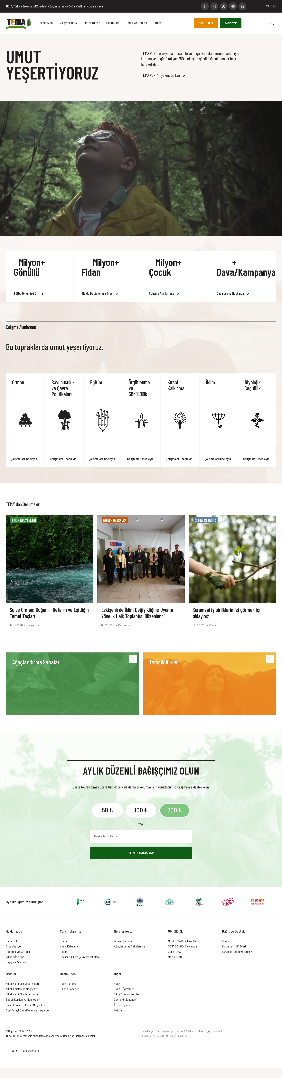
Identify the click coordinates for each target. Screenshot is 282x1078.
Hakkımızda (45, 22)
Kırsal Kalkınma (69, 946)
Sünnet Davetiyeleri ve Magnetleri (26, 1005)
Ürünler (158, 22)
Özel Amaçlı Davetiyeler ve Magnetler (28, 1010)
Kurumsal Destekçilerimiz (237, 951)
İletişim (118, 1010)
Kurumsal (11, 941)
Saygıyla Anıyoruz (16, 962)
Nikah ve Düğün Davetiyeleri (22, 983)
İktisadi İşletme (15, 957)
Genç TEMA (174, 951)
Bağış (225, 941)
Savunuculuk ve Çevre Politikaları (79, 957)
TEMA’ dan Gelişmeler (23, 504)
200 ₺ (174, 810)
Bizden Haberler (69, 989)
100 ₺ (141, 810)
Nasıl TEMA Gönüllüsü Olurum (184, 941)
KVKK (117, 983)
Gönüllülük (112, 22)
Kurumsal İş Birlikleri (234, 946)
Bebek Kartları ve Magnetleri (23, 999)
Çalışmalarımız (68, 22)
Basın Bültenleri (69, 983)
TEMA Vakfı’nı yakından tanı (161, 75)
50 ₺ (107, 810)
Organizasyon (14, 946)
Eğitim (63, 951)
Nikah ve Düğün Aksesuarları (22, 994)
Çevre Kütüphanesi (125, 999)
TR (267, 6)
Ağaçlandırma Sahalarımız (129, 946)
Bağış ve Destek (136, 22)
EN (274, 6)
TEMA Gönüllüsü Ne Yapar (183, 946)
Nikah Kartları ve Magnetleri (22, 989)
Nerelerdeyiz (92, 22)
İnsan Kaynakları (124, 1005)
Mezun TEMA (175, 957)
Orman (64, 941)
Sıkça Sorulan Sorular (126, 994)
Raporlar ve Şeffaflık (18, 951)
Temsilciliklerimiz (124, 941)
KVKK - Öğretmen (124, 989)
